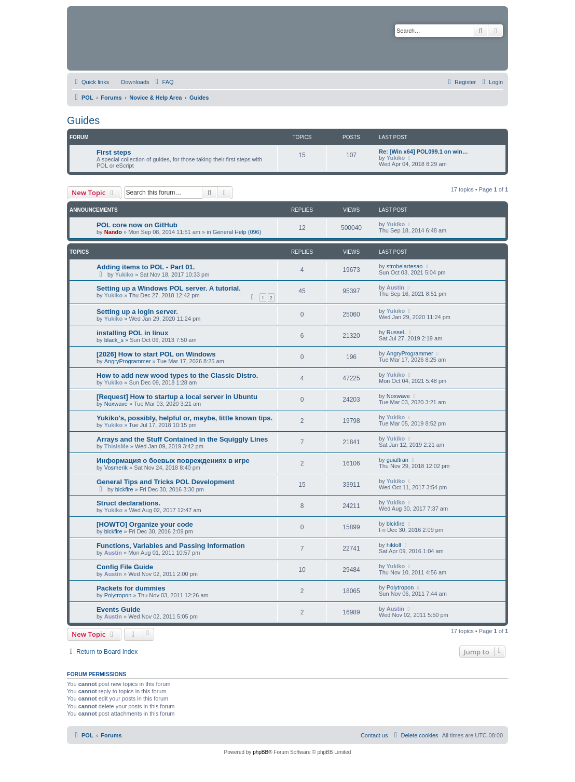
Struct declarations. (128, 503)
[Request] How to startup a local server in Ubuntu (177, 397)
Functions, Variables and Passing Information (171, 546)
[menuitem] (130, 82)
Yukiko (396, 158)
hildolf (394, 545)
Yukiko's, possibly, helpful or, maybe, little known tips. (184, 418)
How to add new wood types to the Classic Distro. (177, 375)
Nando (113, 232)
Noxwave (116, 404)
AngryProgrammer (127, 361)
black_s (114, 340)
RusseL (396, 332)
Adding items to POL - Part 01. (146, 267)
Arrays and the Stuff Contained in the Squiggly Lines (182, 439)
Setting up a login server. (137, 311)
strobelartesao (405, 266)
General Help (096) (237, 232)
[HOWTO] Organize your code (145, 524)
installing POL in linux (132, 333)
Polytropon (118, 595)
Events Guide (118, 609)
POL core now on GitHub (137, 225)
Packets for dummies (131, 588)
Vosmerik (116, 467)
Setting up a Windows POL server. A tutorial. (169, 288)
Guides (83, 120)
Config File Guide (125, 567)
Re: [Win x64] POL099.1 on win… (423, 151)
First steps (114, 152)
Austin (395, 287)
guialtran (397, 460)
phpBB (260, 752)
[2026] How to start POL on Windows (156, 354)
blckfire (124, 489)
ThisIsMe (116, 446)
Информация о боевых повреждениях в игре (173, 460)
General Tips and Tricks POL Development (166, 482)
